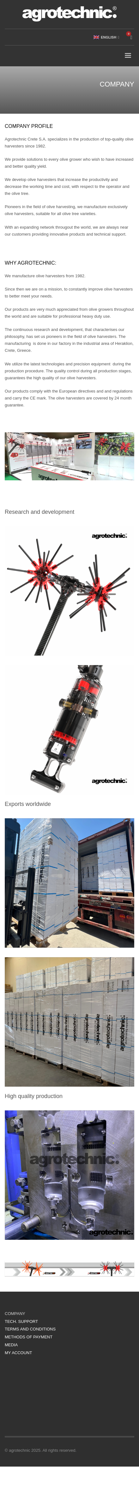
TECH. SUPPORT (21, 1321)
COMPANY (15, 1313)
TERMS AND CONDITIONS (30, 1329)
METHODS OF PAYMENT (28, 1337)
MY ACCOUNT (18, 1352)
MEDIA (11, 1344)
